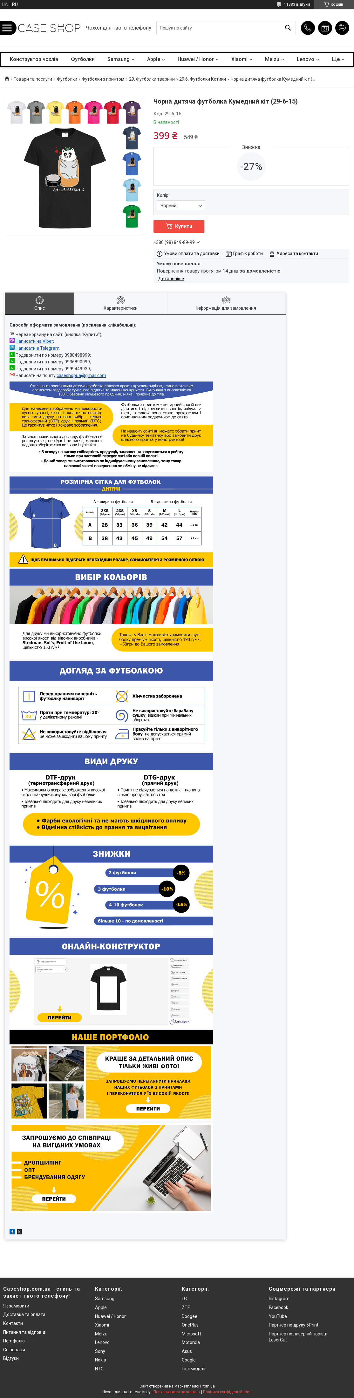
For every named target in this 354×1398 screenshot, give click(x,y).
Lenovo (305, 59)
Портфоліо (14, 1340)
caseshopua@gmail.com (81, 375)
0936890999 (77, 361)
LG (184, 1298)
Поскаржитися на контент (176, 1392)
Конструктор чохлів (34, 59)
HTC (99, 1368)
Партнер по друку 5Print (293, 1324)
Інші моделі (193, 1368)
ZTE (186, 1307)
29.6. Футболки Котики (202, 79)
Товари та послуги (33, 79)
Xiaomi (239, 59)
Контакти (13, 1323)
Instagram (279, 1298)
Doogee (189, 1316)
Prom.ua (207, 1386)
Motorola (191, 1342)
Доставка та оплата (24, 1314)
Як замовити (16, 1305)
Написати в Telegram (37, 348)
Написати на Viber (34, 341)
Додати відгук (342, 28)
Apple (153, 59)
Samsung (118, 59)
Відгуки (11, 1358)
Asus (187, 1351)
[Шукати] (288, 28)
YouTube (278, 1316)
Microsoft (191, 1333)
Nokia (100, 1359)
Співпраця (14, 1349)
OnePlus (190, 1324)
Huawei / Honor (196, 59)
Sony (100, 1351)
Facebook (278, 1307)
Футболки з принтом (103, 79)
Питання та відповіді (24, 1332)
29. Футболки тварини (152, 79)
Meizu (272, 59)
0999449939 (77, 368)
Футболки (83, 59)
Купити (183, 226)
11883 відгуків (297, 4)
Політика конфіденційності (227, 1392)
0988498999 (77, 355)
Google (189, 1359)
